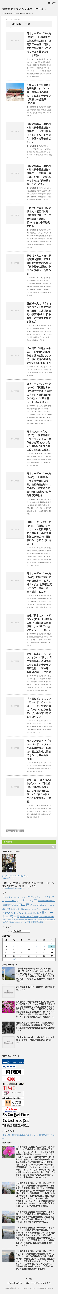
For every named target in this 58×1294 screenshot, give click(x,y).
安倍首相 (44, 459)
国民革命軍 (34, 239)
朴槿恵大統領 (41, 729)
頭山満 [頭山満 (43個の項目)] (40, 922)
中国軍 (34, 726)
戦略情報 (43, 65)
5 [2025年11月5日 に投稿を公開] (21, 946)
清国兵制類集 (34, 74)
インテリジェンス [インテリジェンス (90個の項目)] (31, 897)
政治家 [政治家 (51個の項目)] (27, 909)
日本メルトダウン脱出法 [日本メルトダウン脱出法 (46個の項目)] (33, 913)
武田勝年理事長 (43, 562)
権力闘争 (35, 244)
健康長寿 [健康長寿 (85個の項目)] (6, 905)
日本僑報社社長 (35, 814)
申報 (46, 373)
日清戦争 (41, 71)
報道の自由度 (36, 459)
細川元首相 (47, 511)
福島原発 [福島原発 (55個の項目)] (41, 919)
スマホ (49, 805)
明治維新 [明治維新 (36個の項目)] (41, 917)
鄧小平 (29, 116)
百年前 (40, 420)
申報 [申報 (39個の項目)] (26, 919)
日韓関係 (40, 640)
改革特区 (38, 685)
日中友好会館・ (38, 556)
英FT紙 (35, 465)
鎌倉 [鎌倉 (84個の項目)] (29, 922)
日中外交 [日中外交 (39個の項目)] (33, 909)
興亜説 (31, 375)
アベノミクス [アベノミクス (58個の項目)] (7, 897)
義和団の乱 (35, 340)
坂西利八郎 (42, 194)
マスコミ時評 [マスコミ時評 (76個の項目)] (10, 901)
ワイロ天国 (37, 62)
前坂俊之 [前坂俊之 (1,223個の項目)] (26, 905)
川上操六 (29, 65)
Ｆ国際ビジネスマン (33, 732)
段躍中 (38, 817)
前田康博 (41, 551)
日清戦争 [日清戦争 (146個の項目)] (24, 916)
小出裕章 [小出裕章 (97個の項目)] (6, 909)
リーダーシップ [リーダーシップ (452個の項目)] (26, 900)
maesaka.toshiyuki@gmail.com (15, 888)
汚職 (28, 74)
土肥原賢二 (42, 152)
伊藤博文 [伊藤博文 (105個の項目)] (51, 901)
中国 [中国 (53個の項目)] (39, 901)
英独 (28, 514)
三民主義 (33, 191)
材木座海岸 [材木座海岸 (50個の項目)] (48, 917)
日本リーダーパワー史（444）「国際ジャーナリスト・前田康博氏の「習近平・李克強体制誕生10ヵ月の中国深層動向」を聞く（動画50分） (39, 533)
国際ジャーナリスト (36, 554)
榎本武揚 (41, 373)
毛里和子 (48, 687)
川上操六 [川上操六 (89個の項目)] (21, 909)
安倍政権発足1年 (43, 598)
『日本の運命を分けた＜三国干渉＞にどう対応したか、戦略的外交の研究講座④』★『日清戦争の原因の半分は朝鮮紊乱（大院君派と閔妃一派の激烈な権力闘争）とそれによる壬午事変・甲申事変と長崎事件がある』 (35, 1217)
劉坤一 (42, 328)
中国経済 (33, 110)
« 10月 (13, 959)
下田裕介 (38, 808)
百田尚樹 (29, 465)
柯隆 (44, 113)
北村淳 (39, 726)
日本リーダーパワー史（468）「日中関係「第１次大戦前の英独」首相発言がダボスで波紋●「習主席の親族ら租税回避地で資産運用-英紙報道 (39, 484)
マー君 (46, 456)
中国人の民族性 (43, 283)
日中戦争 (32, 68)
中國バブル (40, 110)
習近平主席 (30, 690)
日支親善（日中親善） (42, 289)
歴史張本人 (39, 200)
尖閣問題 (40, 682)
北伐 (46, 236)
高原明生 (44, 690)
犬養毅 (35, 420)
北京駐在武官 (45, 62)
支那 (30, 155)
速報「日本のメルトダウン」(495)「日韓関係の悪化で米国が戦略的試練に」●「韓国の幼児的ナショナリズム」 (39, 622)
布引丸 (44, 414)
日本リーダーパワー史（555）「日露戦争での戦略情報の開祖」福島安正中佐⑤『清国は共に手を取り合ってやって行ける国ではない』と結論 (39, 44)
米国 (45, 640)
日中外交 (36, 241)
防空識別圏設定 (34, 643)
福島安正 (43, 74)
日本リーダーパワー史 (42, 417)
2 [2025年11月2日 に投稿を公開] (51, 943)
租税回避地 (30, 511)
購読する (8, 842)
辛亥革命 (29, 247)
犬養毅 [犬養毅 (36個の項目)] (22, 919)
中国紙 (40, 370)
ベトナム (35, 412)
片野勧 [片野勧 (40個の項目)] (18, 919)
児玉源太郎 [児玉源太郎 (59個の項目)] (14, 905)
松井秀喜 (47, 462)
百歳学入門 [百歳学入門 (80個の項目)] (32, 919)
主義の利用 (34, 236)
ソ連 (34, 149)
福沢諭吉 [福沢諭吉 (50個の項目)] (5, 922)
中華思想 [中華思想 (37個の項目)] (44, 901)
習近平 (48, 113)
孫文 (28, 197)
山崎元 (31, 811)
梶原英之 (35, 562)
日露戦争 (48, 71)
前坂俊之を (34, 414)
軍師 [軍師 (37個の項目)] (16, 922)
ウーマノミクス (38, 456)
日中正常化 (45, 685)
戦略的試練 (37, 637)
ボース (40, 412)
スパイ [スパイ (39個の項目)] (41, 897)
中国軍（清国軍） (42, 191)
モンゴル (40, 149)
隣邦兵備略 (35, 77)
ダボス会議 (35, 502)
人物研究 (42, 278)
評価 (49, 607)
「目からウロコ (41, 233)
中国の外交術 (33, 283)
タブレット (30, 808)
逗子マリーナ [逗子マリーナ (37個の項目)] (22, 922)
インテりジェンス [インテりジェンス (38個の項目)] (17, 897)
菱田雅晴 (38, 690)
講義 (30, 295)
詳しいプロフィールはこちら (15, 876)
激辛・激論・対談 (41, 607)
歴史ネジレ (43, 337)
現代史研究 (42, 107)
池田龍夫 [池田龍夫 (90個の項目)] (11, 919)
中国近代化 (30, 768)
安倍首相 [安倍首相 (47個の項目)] (51, 905)
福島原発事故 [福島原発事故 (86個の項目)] (50, 919)
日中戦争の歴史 (38, 286)
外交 (30, 331)
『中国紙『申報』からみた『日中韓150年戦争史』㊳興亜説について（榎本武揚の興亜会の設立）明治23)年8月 (39, 355)
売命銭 (48, 194)
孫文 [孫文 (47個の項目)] (46, 905)
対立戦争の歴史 (38, 331)
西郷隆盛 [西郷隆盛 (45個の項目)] (12, 922)
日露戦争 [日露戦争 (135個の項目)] (33, 916)
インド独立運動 (43, 409)
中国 (30, 152)
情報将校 (36, 65)
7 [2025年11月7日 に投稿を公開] (36, 946)
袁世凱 (46, 200)
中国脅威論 (43, 502)
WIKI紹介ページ (9, 878)
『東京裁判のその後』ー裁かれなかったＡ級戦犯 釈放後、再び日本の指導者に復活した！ (35, 1039)
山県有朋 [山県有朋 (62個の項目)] (14, 909)
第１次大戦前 (39, 511)
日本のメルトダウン (36, 462)
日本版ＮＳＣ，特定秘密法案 (36, 604)
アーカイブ (7, 931)
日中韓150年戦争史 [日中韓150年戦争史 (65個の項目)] (43, 909)
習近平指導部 (34, 565)
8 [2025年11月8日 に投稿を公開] (44, 946)
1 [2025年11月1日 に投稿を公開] (44, 943)
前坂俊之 (35, 152)
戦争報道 (42, 59)
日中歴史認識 (37, 155)
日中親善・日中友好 (38, 334)
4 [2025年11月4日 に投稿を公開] (13, 946)
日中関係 (38, 68)
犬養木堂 (29, 420)
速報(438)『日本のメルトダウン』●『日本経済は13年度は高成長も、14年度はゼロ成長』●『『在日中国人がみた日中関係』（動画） (39, 790)
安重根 (31, 637)
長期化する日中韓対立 (37, 423)
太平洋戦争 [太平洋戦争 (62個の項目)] (40, 905)
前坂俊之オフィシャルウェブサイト (24, 9)
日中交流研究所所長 (40, 811)
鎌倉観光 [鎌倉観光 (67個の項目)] (34, 922)
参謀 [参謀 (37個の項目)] (34, 905)
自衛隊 (48, 729)
